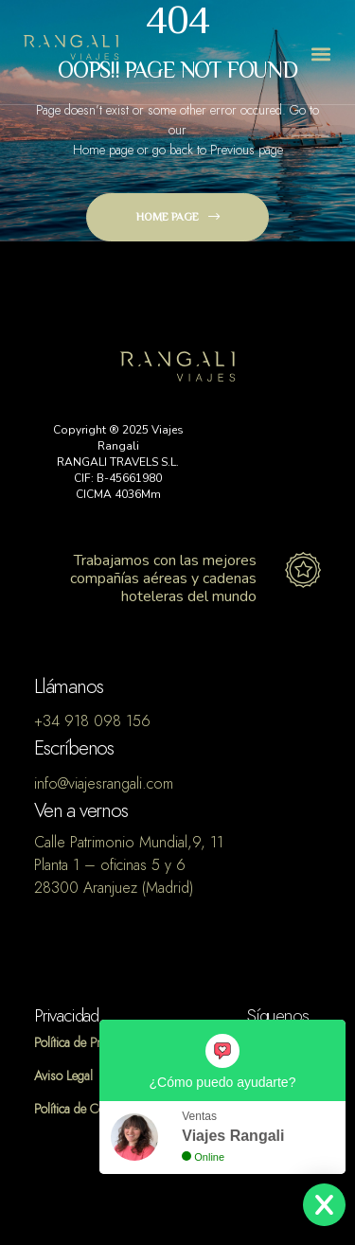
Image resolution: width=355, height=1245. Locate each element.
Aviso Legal (63, 1076)
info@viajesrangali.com (103, 784)
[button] (320, 54)
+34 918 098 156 (92, 721)
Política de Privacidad (88, 1043)
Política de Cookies (83, 1109)
